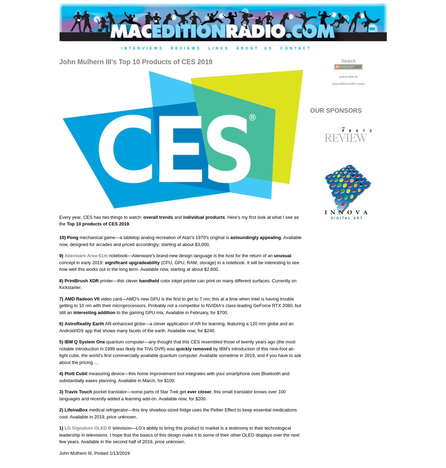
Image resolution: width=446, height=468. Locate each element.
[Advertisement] (348, 346)
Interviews (142, 48)
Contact (296, 48)
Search (348, 61)
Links (218, 48)
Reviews (186, 48)
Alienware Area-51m (86, 255)
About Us (254, 48)
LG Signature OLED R (87, 428)
